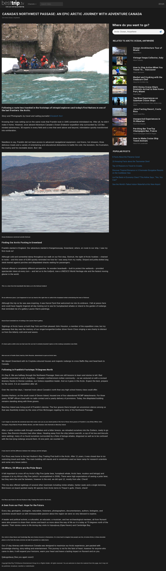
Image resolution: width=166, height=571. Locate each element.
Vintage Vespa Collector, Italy (148, 57)
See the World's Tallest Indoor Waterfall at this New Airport (136, 184)
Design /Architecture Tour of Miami (147, 49)
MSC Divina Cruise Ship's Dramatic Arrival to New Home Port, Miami (148, 89)
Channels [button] (32, 4)
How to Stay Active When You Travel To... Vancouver (148, 68)
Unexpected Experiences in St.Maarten (146, 120)
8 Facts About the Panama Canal (126, 157)
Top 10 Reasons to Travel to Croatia (127, 166)
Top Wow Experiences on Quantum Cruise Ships (145, 99)
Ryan (161, 4)
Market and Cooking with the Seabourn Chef (147, 78)
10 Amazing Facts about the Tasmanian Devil (131, 161)
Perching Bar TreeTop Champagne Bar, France (145, 129)
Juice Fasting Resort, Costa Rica (147, 110)
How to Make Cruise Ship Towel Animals (145, 139)
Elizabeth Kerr (56, 116)
